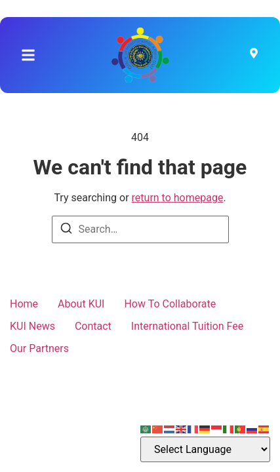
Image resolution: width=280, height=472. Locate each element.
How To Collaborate (170, 304)
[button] (28, 55)
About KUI (81, 304)
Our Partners (39, 348)
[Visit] (254, 55)
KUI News (32, 326)
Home (24, 304)
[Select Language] (205, 449)
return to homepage (178, 197)
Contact (93, 326)
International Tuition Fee (187, 326)
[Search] (66, 230)
